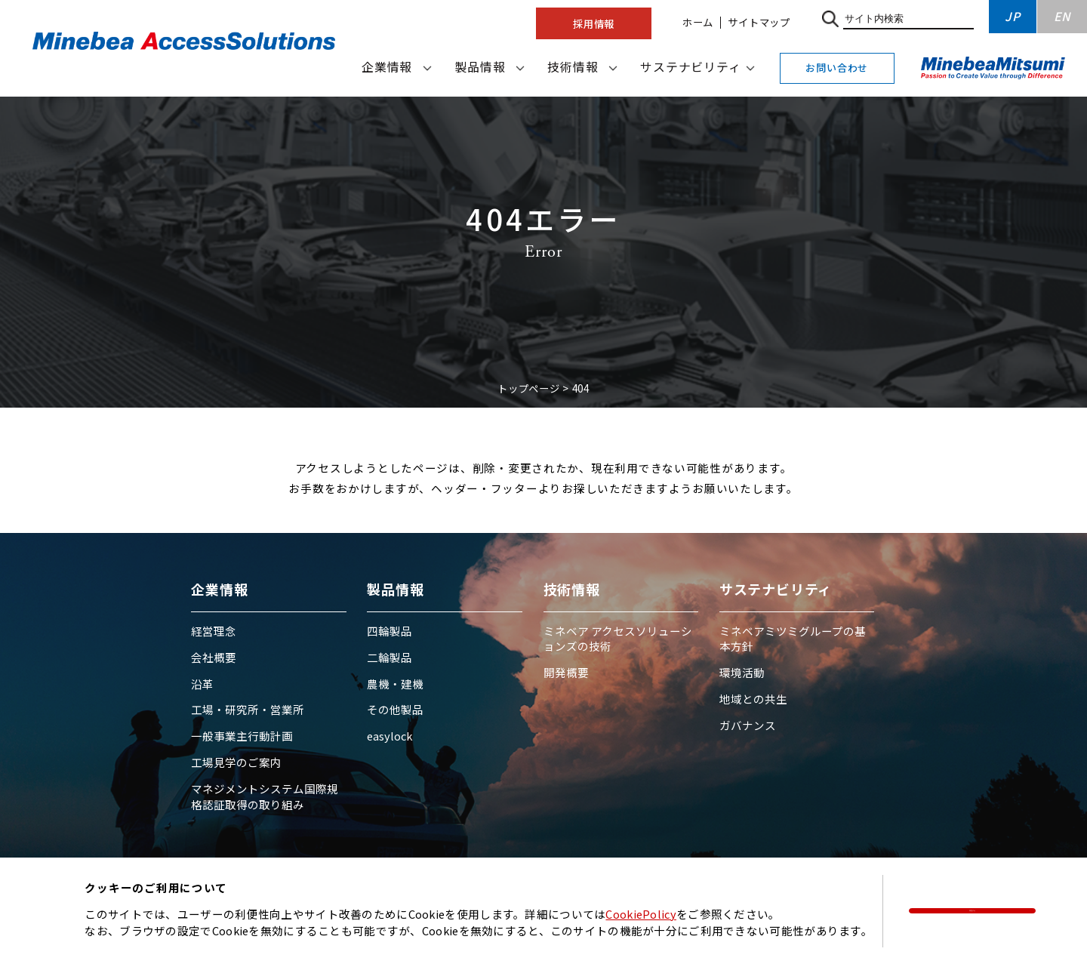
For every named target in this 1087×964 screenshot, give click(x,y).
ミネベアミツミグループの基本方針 (792, 638)
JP (1013, 16)
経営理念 (213, 631)
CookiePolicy (640, 914)
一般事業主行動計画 (242, 736)
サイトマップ (759, 21)
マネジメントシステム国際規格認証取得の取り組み (264, 796)
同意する (972, 910)
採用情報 (593, 23)
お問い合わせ (836, 67)
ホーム (697, 21)
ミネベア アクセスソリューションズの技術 (618, 638)
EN (1062, 16)
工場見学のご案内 (236, 762)
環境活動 (742, 672)
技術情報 (572, 66)
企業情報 (387, 66)
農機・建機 (395, 683)
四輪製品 (389, 631)
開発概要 (566, 672)
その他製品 (395, 709)
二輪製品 (389, 657)
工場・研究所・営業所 (247, 709)
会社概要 (213, 657)
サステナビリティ (690, 66)
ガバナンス (747, 725)
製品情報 (479, 66)
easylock (389, 736)
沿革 (202, 683)
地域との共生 (753, 699)
